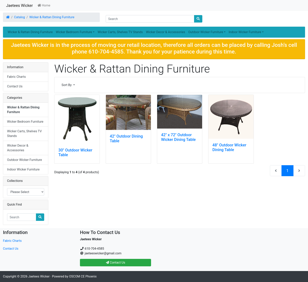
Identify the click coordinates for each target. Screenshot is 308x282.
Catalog (19, 17)
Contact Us (15, 86)
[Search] (150, 19)
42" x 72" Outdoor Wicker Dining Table (178, 137)
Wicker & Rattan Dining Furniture (51, 17)
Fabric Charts (16, 77)
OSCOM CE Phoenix (83, 276)
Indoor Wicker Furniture (23, 169)
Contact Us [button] (115, 262)
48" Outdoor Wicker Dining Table (229, 147)
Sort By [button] (66, 85)
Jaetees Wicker (19, 5)
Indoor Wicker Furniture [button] (245, 32)
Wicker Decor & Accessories (165, 32)
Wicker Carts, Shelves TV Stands (120, 32)
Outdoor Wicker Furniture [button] (205, 32)
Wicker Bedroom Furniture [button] (74, 32)
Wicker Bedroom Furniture (25, 121)
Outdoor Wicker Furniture (24, 160)
